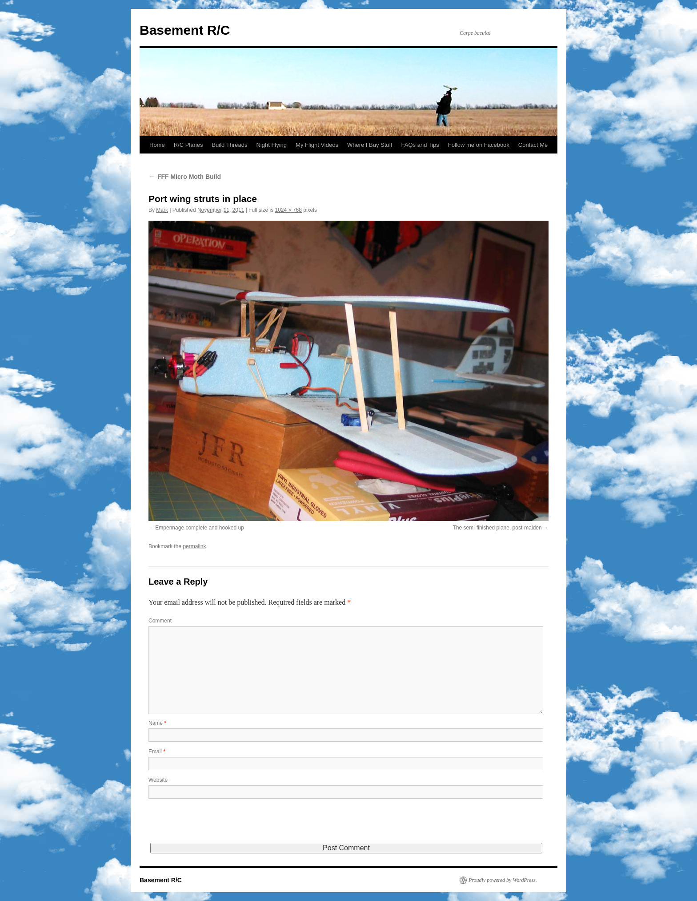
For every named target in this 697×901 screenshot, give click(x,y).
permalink (194, 546)
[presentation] (216, 825)
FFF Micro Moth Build (184, 176)
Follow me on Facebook (478, 144)
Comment (160, 621)
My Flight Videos (317, 144)
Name (157, 723)
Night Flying (271, 144)
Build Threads (229, 144)
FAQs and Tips (420, 144)
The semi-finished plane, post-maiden (497, 528)
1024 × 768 (288, 210)
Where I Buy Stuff (370, 144)
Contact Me (533, 144)
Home (157, 144)
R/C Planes (188, 144)
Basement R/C (185, 30)
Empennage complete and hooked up (199, 528)
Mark (162, 210)
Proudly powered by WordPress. (503, 880)
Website (158, 780)
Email (156, 751)
